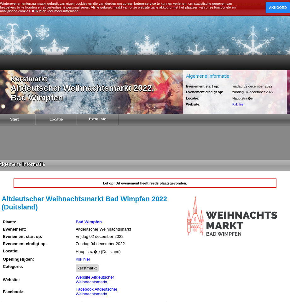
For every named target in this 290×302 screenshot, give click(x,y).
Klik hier (238, 104)
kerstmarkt (87, 268)
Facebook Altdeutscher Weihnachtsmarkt (96, 291)
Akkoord (278, 7)
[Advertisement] (145, 142)
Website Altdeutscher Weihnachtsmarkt (95, 279)
